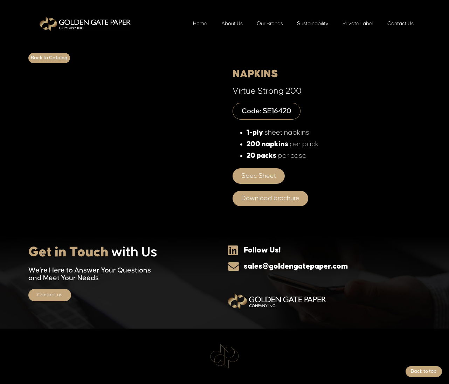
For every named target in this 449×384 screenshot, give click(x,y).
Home (200, 23)
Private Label (358, 23)
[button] (259, 176)
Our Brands (270, 23)
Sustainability (313, 23)
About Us (232, 23)
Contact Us (400, 23)
